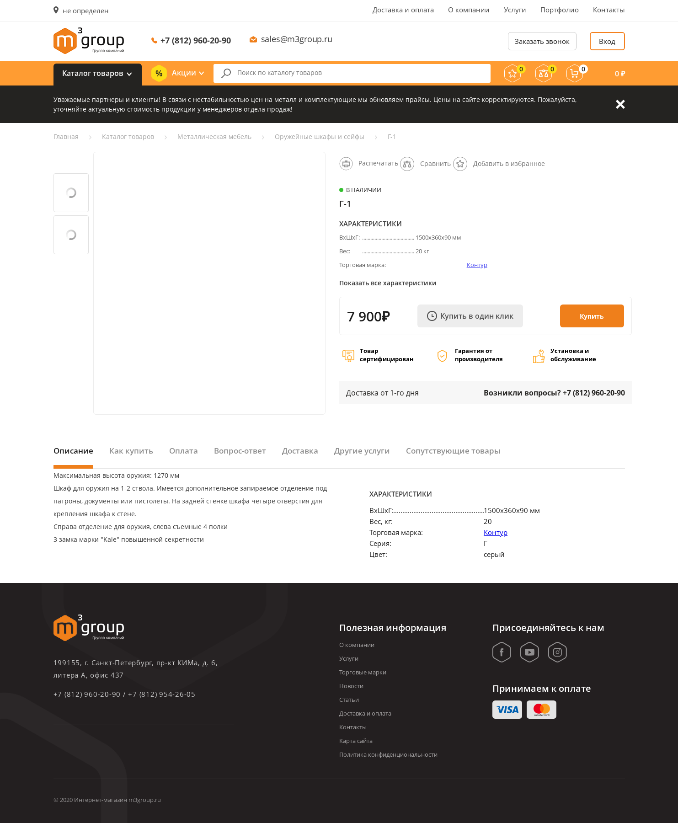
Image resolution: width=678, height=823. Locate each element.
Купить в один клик (470, 316)
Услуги (515, 9)
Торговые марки (362, 672)
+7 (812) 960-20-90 (195, 40)
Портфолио (559, 9)
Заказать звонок (542, 41)
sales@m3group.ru (296, 38)
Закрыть (620, 104)
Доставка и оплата (403, 9)
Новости (351, 686)
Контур (477, 265)
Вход (607, 41)
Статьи (349, 699)
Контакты (609, 9)
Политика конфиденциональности (388, 754)
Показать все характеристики (388, 282)
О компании (469, 9)
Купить (592, 316)
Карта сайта (356, 741)
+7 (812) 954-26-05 (162, 694)
